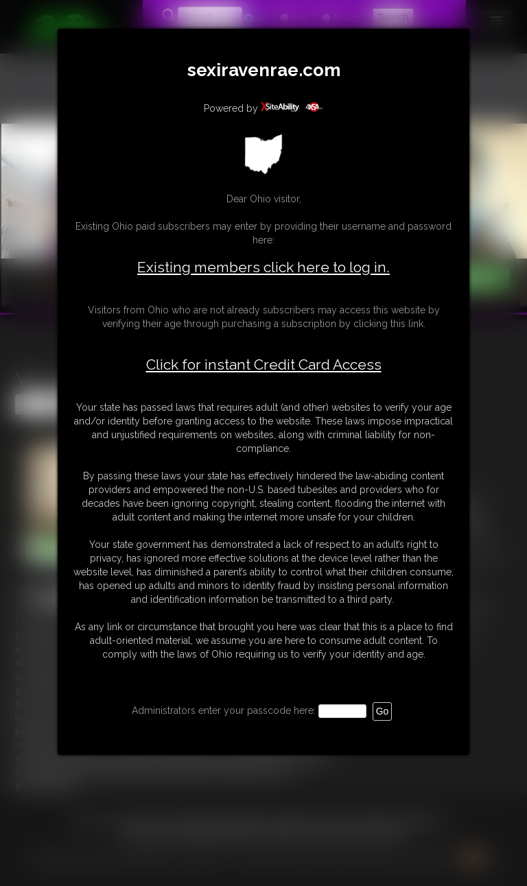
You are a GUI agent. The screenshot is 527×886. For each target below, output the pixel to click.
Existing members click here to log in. (263, 267)
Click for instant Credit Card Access (264, 365)
